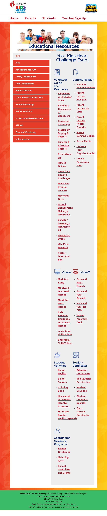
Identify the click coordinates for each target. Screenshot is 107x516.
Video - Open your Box (64, 256)
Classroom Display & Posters (64, 133)
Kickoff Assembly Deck (82, 319)
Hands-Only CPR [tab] (24, 90)
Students (49, 18)
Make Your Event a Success (63, 187)
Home (14, 18)
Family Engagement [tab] (26, 77)
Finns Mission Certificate (83, 411)
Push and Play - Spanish (82, 294)
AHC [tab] (18, 63)
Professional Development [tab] (30, 118)
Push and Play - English (82, 282)
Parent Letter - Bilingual (82, 96)
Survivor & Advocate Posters (63, 145)
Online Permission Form (83, 162)
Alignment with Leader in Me (65, 97)
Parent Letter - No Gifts (83, 108)
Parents (30, 18)
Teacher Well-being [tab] (26, 132)
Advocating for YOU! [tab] (26, 70)
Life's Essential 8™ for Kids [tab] (29, 97)
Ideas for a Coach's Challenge (64, 175)
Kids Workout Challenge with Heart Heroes (64, 319)
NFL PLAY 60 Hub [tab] (24, 111)
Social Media (84, 141)
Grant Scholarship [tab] (25, 83)
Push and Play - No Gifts (82, 307)
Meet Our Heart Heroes (63, 303)
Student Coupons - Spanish (82, 399)
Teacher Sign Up (74, 18)
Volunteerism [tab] (23, 139)
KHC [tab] (18, 56)
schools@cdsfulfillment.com (57, 496)
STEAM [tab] (19, 125)
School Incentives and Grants (64, 469)
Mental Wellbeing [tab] (25, 104)
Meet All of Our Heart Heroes (64, 291)
